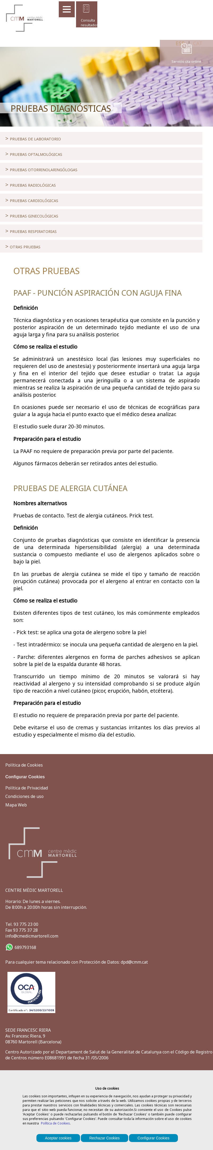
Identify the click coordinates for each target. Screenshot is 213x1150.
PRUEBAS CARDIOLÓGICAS (31, 200)
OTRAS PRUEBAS (22, 246)
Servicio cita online (186, 61)
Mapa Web (16, 805)
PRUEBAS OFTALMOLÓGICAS (33, 153)
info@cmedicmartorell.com (31, 936)
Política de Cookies (55, 1123)
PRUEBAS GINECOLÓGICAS (31, 215)
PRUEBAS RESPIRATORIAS (31, 231)
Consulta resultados (86, 22)
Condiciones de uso (24, 796)
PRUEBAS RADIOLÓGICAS (30, 184)
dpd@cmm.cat (134, 962)
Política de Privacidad (26, 788)
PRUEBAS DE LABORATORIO (33, 138)
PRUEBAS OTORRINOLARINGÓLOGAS (41, 169)
